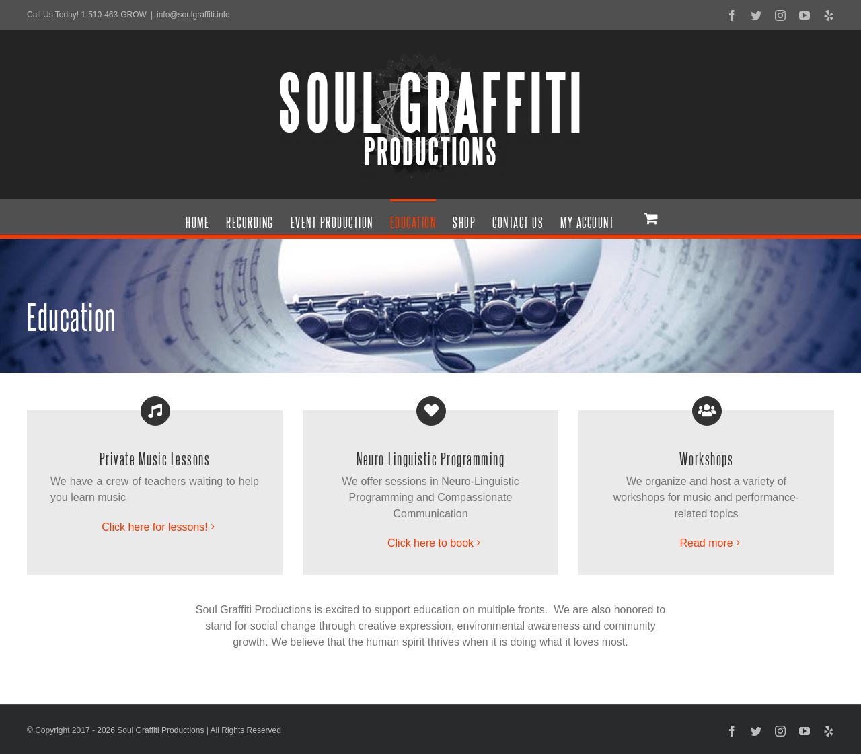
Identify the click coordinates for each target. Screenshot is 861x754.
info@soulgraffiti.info (193, 15)
